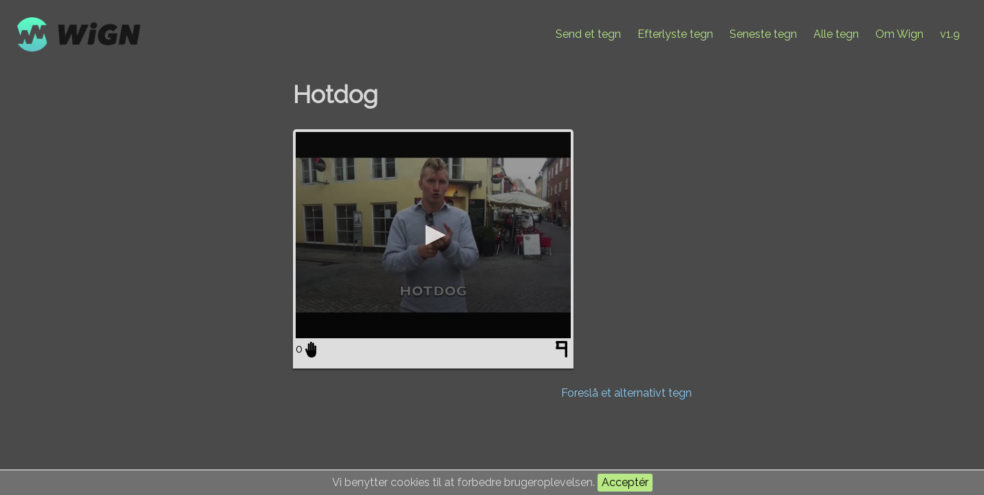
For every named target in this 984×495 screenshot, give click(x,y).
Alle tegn (836, 34)
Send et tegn (588, 34)
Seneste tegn (763, 34)
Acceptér (625, 482)
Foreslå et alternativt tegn (626, 392)
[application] (433, 235)
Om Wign (899, 34)
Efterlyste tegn (675, 34)
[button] (433, 235)
